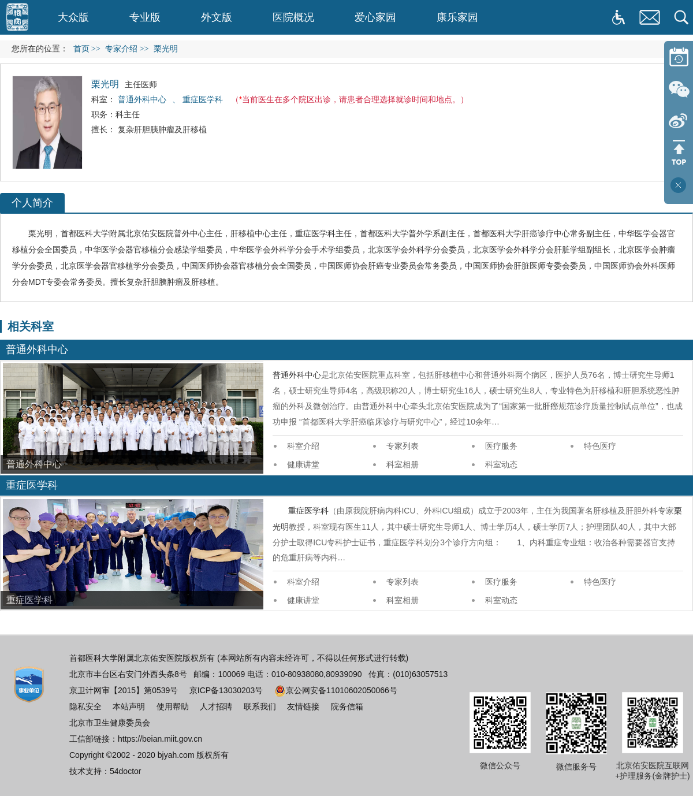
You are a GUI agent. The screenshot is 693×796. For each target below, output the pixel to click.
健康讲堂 (303, 464)
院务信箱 (347, 706)
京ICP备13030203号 (226, 690)
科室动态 (501, 464)
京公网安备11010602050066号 (335, 690)
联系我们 (260, 706)
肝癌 (529, 233)
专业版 (145, 17)
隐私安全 (85, 706)
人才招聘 (216, 706)
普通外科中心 (297, 375)
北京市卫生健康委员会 (109, 722)
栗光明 (40, 233)
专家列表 (402, 446)
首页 (81, 48)
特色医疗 (600, 446)
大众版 (73, 17)
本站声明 (129, 706)
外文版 (216, 17)
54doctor (125, 771)
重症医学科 (315, 233)
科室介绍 (303, 446)
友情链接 (303, 706)
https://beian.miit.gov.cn (160, 738)
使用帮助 (173, 706)
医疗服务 (501, 446)
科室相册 (402, 464)
